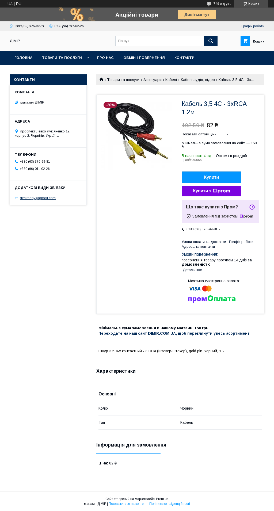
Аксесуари (152, 80)
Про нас (105, 58)
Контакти (184, 58)
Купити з (211, 191)
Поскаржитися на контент (128, 504)
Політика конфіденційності (169, 504)
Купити (211, 177)
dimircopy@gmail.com (38, 198)
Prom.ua (162, 499)
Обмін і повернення (144, 58)
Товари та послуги (62, 58)
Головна (23, 58)
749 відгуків (222, 4)
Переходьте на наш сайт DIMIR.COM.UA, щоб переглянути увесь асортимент (174, 333)
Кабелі (171, 80)
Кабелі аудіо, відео (198, 80)
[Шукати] (211, 41)
